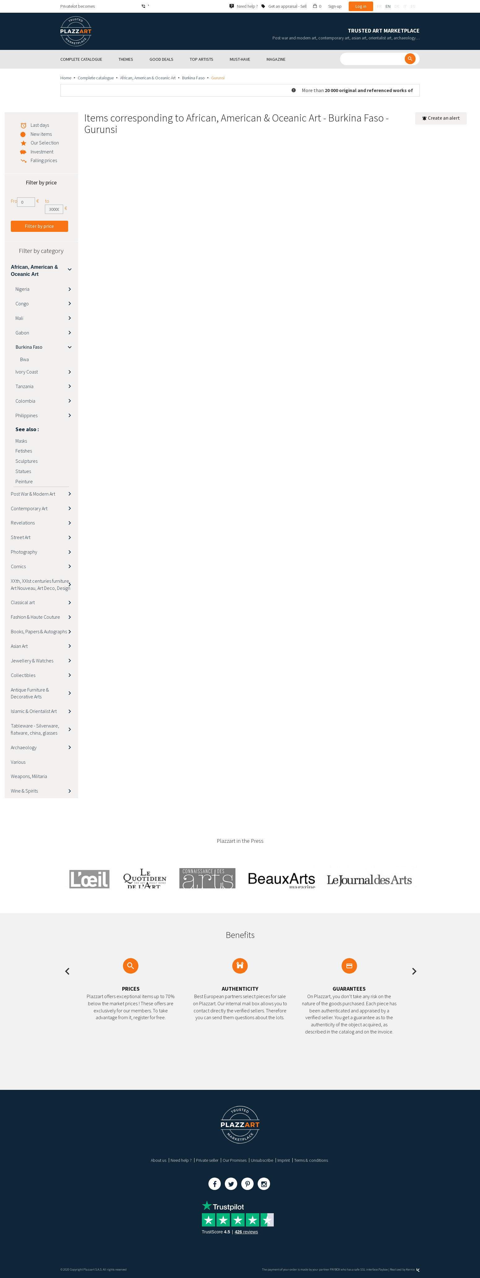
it (405, 6)
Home (65, 78)
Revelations (23, 523)
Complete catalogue (96, 78)
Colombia (25, 401)
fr (379, 6)
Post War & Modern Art (33, 494)
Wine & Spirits (24, 791)
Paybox (383, 1269)
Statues (23, 471)
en (388, 6)
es (413, 6)
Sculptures (26, 461)
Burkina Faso (193, 78)
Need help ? (181, 1160)
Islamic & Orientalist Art (34, 711)
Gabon (22, 332)
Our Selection (45, 142)
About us (158, 1160)
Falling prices (44, 160)
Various (18, 762)
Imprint (283, 1160)
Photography (24, 552)
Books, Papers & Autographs (39, 631)
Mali (19, 318)
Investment (42, 151)
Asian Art (19, 646)
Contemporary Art (29, 508)
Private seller (207, 1160)
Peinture (24, 481)
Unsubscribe (262, 1160)
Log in (361, 6)
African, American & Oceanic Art (148, 78)
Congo (22, 303)
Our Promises (235, 1160)
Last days (40, 125)
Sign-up (335, 6)
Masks (21, 441)
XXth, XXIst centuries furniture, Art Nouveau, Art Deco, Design (40, 584)
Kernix (413, 1269)
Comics (18, 566)
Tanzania (24, 386)
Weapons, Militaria (29, 776)
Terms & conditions (311, 1160)
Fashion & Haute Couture (35, 617)
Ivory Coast (26, 372)
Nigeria (22, 289)
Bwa (24, 359)
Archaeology (24, 747)
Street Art (20, 537)
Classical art (23, 602)
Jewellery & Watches (32, 660)
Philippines (26, 415)
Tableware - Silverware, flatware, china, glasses (35, 729)
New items (41, 134)
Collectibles (23, 675)
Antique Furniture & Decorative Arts (30, 693)
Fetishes (23, 451)
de (397, 6)
